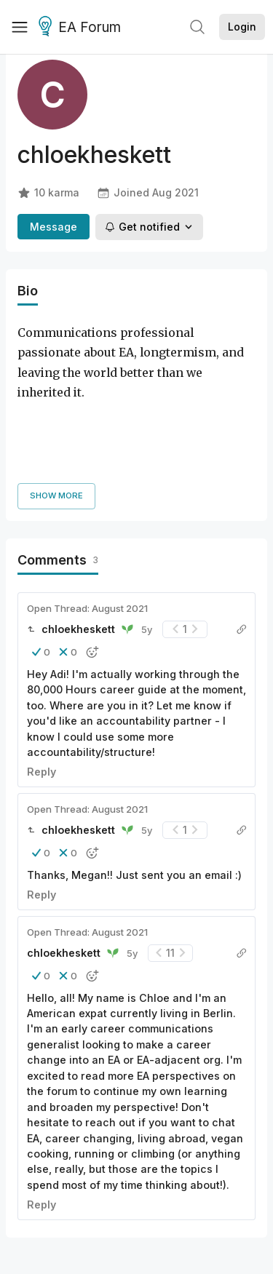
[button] (41, 545)
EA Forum (82, 27)
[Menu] (19, 26)
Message (53, 226)
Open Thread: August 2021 (87, 501)
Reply (41, 664)
